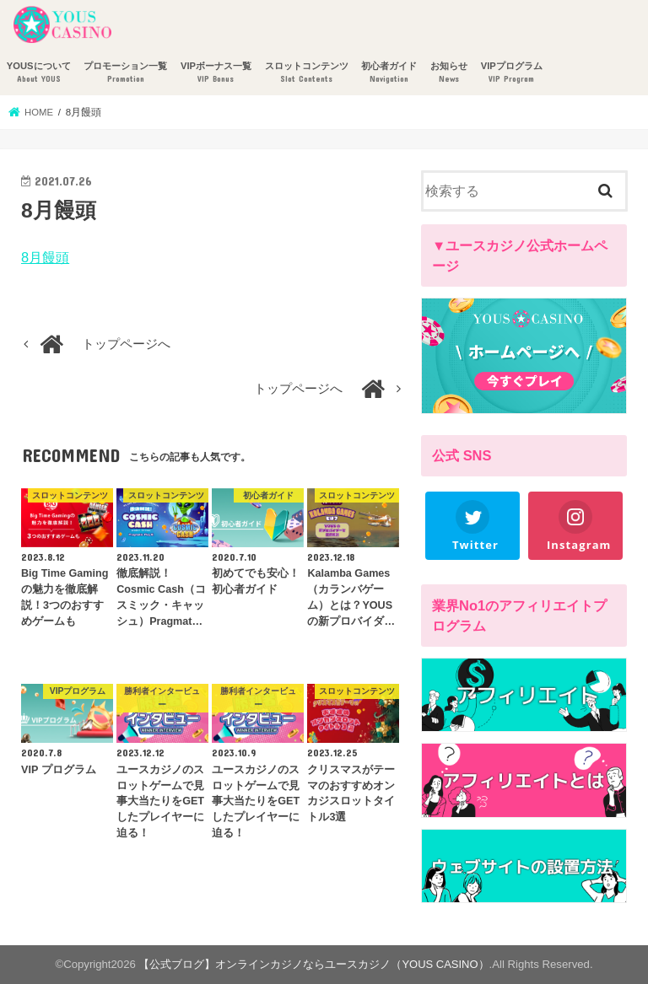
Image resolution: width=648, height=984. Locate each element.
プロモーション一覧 (125, 73)
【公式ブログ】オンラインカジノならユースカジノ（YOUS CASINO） (314, 964)
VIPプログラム (512, 73)
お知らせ (448, 73)
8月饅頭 (45, 257)
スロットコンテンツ (306, 73)
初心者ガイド (389, 73)
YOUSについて (39, 73)
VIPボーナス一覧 (216, 73)
